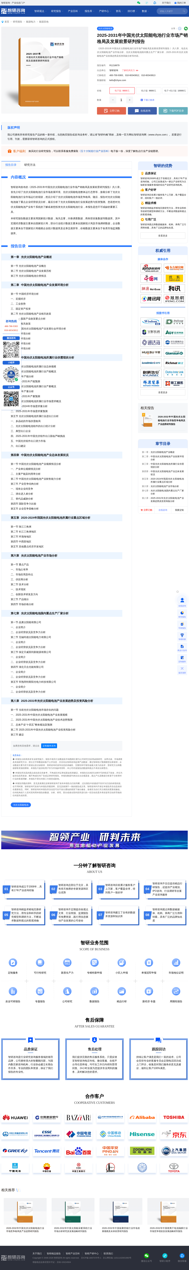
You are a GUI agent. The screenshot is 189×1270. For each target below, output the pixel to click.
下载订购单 (147, 100)
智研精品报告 (54, 1253)
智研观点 (40, 11)
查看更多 (163, 236)
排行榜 (133, 11)
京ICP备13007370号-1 (91, 1258)
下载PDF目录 (173, 110)
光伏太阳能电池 (105, 28)
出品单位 (101, 70)
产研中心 (105, 11)
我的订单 (180, 3)
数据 (145, 11)
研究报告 (57, 11)
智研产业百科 (73, 1253)
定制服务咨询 (49, 745)
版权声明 (13, 127)
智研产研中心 (92, 1253)
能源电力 (30, 21)
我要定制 (179, 510)
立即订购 (111, 110)
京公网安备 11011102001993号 (117, 1258)
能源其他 (43, 21)
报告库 (90, 11)
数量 (99, 100)
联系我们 (108, 1253)
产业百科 (74, 11)
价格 (99, 90)
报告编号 (101, 65)
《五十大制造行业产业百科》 (94, 151)
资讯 (119, 11)
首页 (7, 21)
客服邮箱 (101, 80)
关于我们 (166, 3)
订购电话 (101, 75)
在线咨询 (142, 110)
